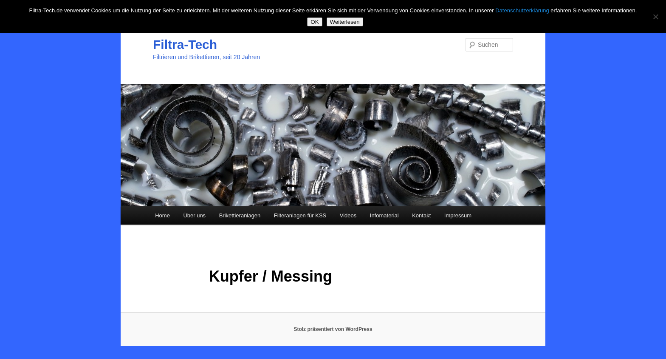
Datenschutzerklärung (522, 10)
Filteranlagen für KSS (300, 215)
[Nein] (655, 16)
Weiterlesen (345, 22)
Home (162, 215)
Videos (348, 215)
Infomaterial (384, 215)
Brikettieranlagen (240, 215)
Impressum (457, 215)
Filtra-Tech (185, 44)
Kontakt (421, 215)
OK (314, 22)
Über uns (194, 215)
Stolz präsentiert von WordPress (332, 329)
